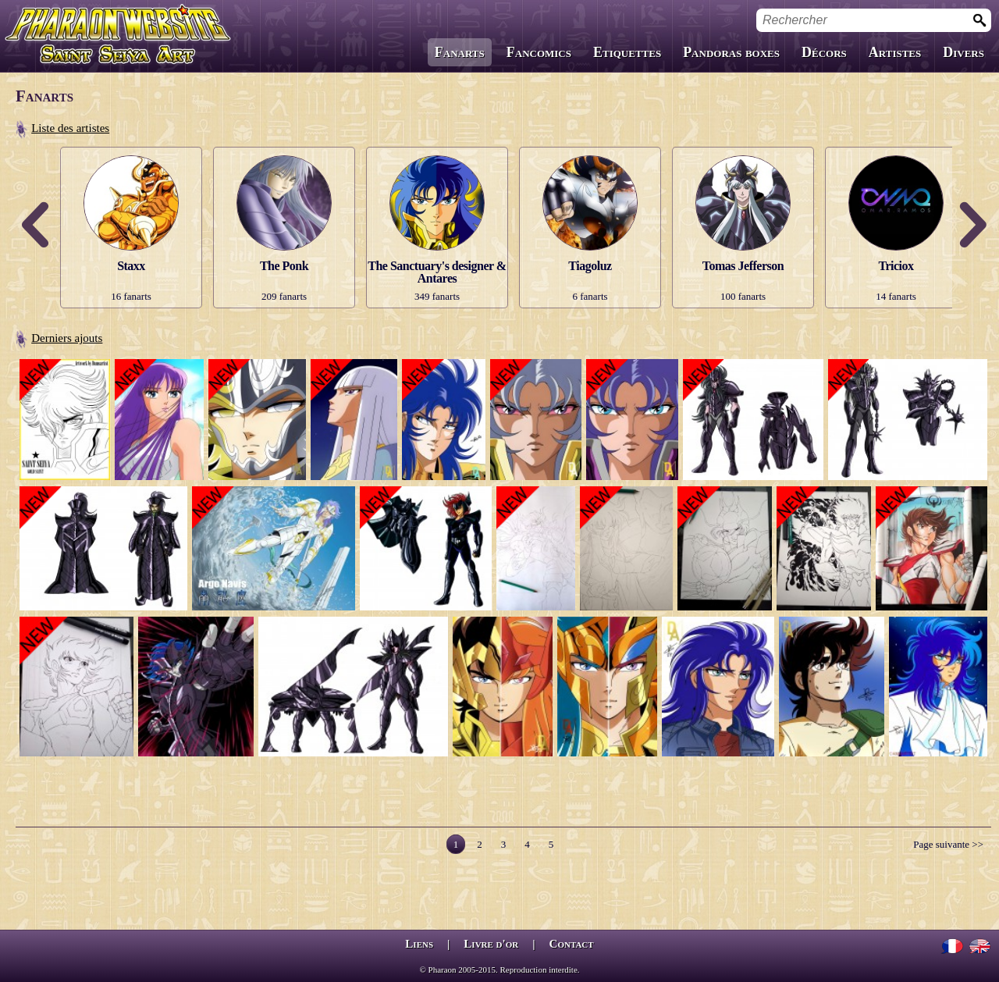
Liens (419, 944)
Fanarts (460, 52)
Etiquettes (627, 52)
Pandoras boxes (731, 52)
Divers (963, 52)
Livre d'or (491, 944)
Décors (824, 52)
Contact (571, 944)
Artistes (895, 52)
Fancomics (539, 52)
